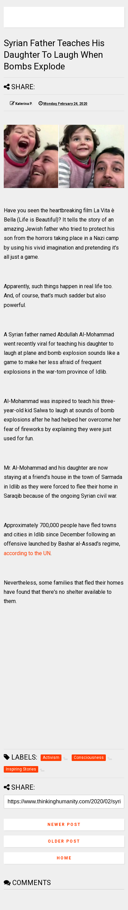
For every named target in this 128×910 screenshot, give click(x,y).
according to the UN (27, 553)
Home (64, 858)
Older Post (64, 841)
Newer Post (64, 824)
